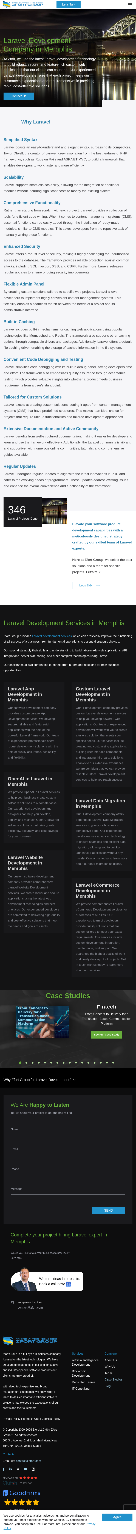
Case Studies (114, 1379)
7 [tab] (57, 1063)
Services (77, 1353)
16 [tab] (113, 1063)
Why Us (110, 1366)
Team (108, 1373)
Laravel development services (52, 636)
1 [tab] (20, 1063)
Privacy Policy (11, 1418)
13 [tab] (94, 1063)
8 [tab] (63, 1063)
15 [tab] (107, 1063)
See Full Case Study (106, 1034)
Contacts (9, 1454)
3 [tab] (32, 1063)
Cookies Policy (51, 1418)
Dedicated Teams (83, 1382)
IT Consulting (81, 1388)
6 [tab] (51, 1063)
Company (111, 1353)
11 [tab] (82, 1063)
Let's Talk (68, 4)
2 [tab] (26, 1063)
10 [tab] (76, 1063)
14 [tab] (101, 1063)
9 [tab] (70, 1063)
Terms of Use (30, 1418)
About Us (111, 1360)
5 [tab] (45, 1063)
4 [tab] (39, 1063)
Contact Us (18, 96)
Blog (108, 1386)
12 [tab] (88, 1063)
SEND (108, 1210)
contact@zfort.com (30, 1307)
